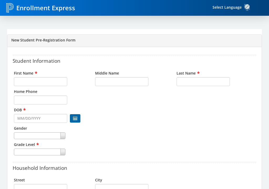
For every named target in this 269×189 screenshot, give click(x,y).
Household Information (40, 168)
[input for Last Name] (203, 81)
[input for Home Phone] (40, 100)
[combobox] (53, 135)
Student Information (36, 60)
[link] (247, 7)
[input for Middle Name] (121, 81)
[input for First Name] (40, 81)
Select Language (227, 7)
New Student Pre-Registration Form (43, 40)
